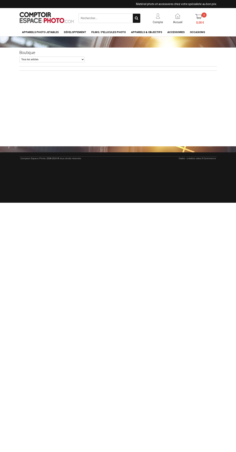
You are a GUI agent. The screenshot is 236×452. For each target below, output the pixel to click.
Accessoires (176, 32)
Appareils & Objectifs (146, 32)
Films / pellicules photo (108, 32)
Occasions (197, 32)
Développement (75, 32)
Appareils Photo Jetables (40, 32)
